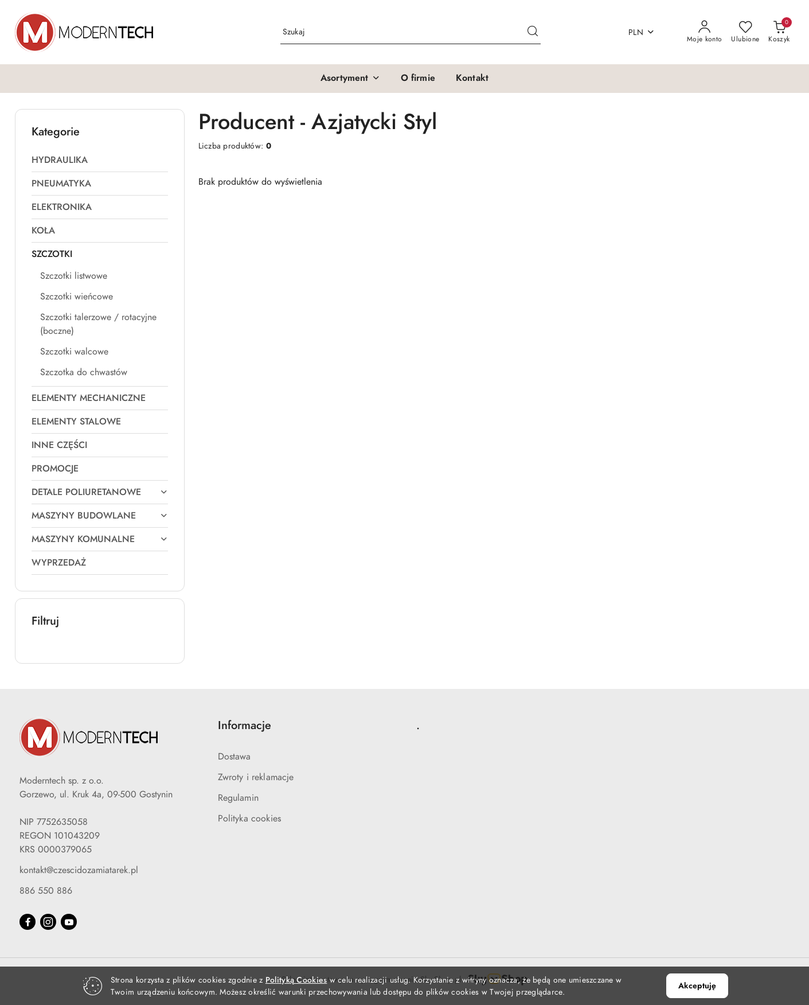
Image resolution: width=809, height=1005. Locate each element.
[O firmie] (418, 78)
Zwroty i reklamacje (256, 777)
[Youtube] (69, 922)
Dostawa (234, 756)
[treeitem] (100, 160)
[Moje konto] (704, 32)
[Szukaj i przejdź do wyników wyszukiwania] (533, 32)
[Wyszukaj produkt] (410, 32)
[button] (350, 78)
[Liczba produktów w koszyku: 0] (779, 32)
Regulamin (238, 798)
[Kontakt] (472, 78)
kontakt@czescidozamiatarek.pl (78, 870)
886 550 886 (45, 891)
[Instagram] (48, 922)
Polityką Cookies (296, 980)
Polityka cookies (250, 818)
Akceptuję (697, 985)
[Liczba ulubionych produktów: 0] (745, 32)
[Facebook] (27, 922)
